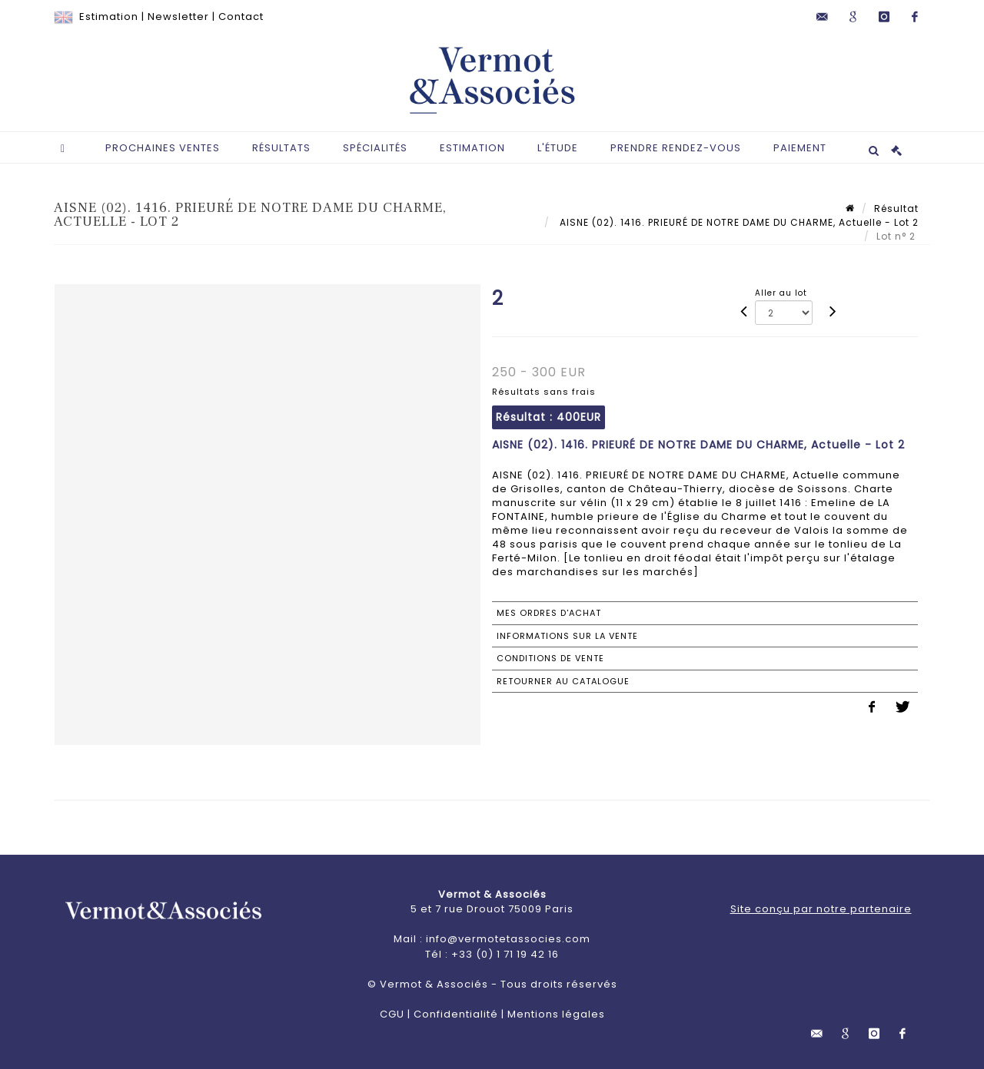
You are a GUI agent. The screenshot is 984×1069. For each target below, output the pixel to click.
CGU (392, 1014)
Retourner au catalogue (563, 681)
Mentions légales (556, 1014)
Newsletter (178, 16)
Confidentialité (456, 1014)
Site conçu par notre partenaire (821, 909)
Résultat (896, 208)
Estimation (108, 16)
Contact (241, 16)
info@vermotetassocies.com (508, 939)
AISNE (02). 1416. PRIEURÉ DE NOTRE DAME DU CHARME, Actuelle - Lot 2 (738, 222)
